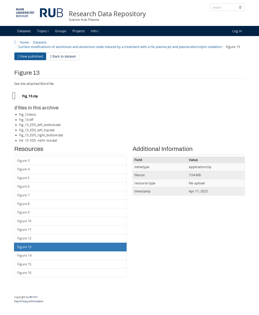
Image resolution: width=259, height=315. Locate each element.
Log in (237, 31)
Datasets (24, 31)
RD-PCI (33, 297)
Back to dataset (63, 56)
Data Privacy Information (28, 301)
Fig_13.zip (30, 96)
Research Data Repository (107, 14)
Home (24, 42)
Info (95, 31)
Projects (78, 31)
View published (32, 57)
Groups (60, 31)
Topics (43, 31)
